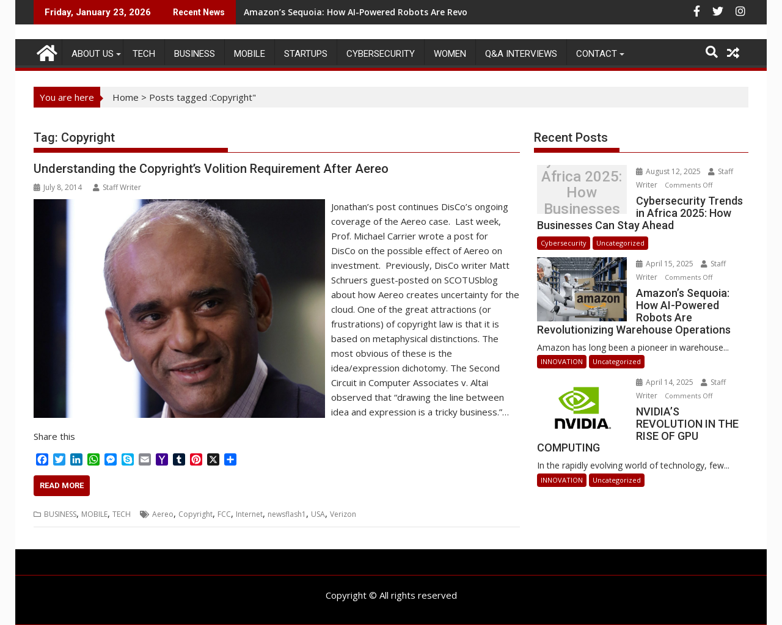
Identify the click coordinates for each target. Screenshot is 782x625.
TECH (144, 53)
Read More (62, 485)
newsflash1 (287, 514)
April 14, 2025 (665, 382)
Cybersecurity (380, 53)
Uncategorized (620, 242)
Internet (249, 514)
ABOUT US (92, 53)
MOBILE (249, 53)
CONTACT (596, 53)
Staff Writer (117, 187)
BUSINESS (194, 53)
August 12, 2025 (669, 171)
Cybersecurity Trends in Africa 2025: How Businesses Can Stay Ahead (581, 192)
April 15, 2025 (665, 263)
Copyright (195, 514)
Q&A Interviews (521, 53)
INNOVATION (562, 361)
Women (450, 53)
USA (318, 514)
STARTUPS (305, 53)
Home (125, 97)
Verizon (343, 514)
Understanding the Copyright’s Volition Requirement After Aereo (211, 168)
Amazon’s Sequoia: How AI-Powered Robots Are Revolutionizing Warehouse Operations (429, 12)
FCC (224, 514)
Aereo (163, 514)
